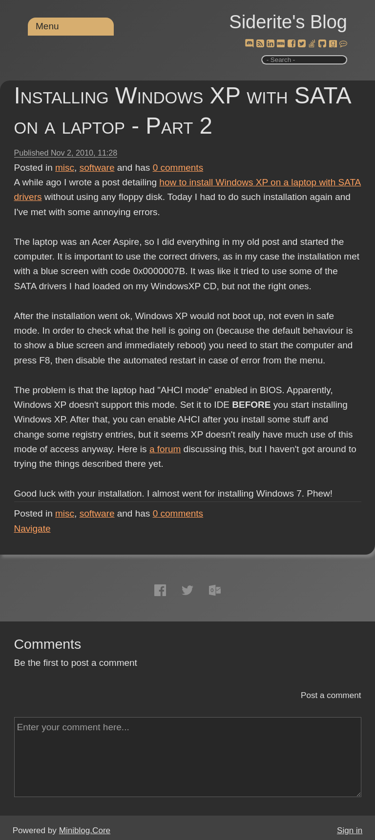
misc (64, 167)
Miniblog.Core (84, 830)
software (97, 167)
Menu (47, 26)
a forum (165, 449)
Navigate (32, 528)
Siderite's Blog (288, 22)
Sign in (349, 830)
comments (178, 167)
